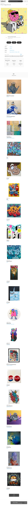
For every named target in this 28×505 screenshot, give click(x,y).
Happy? (8, 240)
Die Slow (8, 489)
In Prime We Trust (9, 427)
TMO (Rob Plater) (9, 468)
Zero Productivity (9, 117)
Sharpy (7, 303)
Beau (7, 386)
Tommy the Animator (9, 365)
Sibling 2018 (9, 323)
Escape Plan (9, 447)
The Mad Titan (9, 467)
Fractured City (9, 426)
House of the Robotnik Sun (11, 364)
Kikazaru (8, 343)
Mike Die (8, 96)
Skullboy (8, 282)
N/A (7, 199)
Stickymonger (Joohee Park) (10, 324)
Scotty (8, 178)
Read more (21, 54)
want (14, 42)
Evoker (7, 179)
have (9, 42)
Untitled (8, 281)
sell (19, 42)
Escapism (8, 302)
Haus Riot (8, 241)
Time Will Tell (9, 137)
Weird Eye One (9, 406)
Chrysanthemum (9, 405)
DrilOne (8, 158)
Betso (7, 448)
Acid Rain (8, 488)
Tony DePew (8, 344)
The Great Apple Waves (11, 116)
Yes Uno (8, 220)
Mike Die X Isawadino (10, 95)
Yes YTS (8, 219)
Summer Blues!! (9, 261)
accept (25, 502)
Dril (7, 157)
